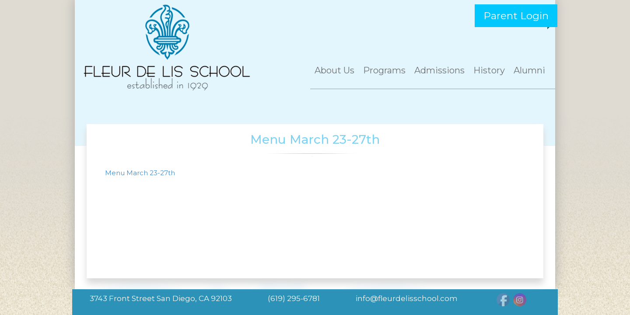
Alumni (529, 70)
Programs (384, 70)
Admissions (439, 70)
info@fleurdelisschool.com (407, 298)
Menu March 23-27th (140, 173)
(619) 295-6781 (294, 298)
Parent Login (516, 16)
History (489, 70)
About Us (334, 70)
